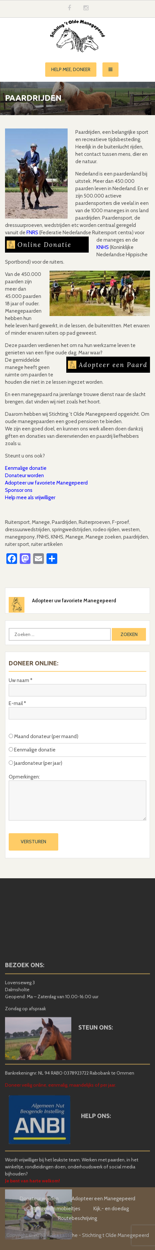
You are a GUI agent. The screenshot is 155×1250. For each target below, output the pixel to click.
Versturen (33, 842)
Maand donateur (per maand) (43, 736)
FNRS (32, 233)
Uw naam (20, 680)
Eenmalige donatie (26, 468)
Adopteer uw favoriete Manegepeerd (46, 483)
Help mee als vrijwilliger (30, 498)
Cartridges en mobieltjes (53, 1209)
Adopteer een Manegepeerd (103, 1199)
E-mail (17, 703)
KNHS (102, 247)
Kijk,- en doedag (111, 1209)
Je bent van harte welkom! (32, 1229)
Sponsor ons (18, 490)
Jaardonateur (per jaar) (35, 763)
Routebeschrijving (77, 1218)
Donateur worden (24, 476)
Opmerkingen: (24, 777)
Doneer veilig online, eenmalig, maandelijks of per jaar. (60, 1134)
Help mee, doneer (70, 69)
